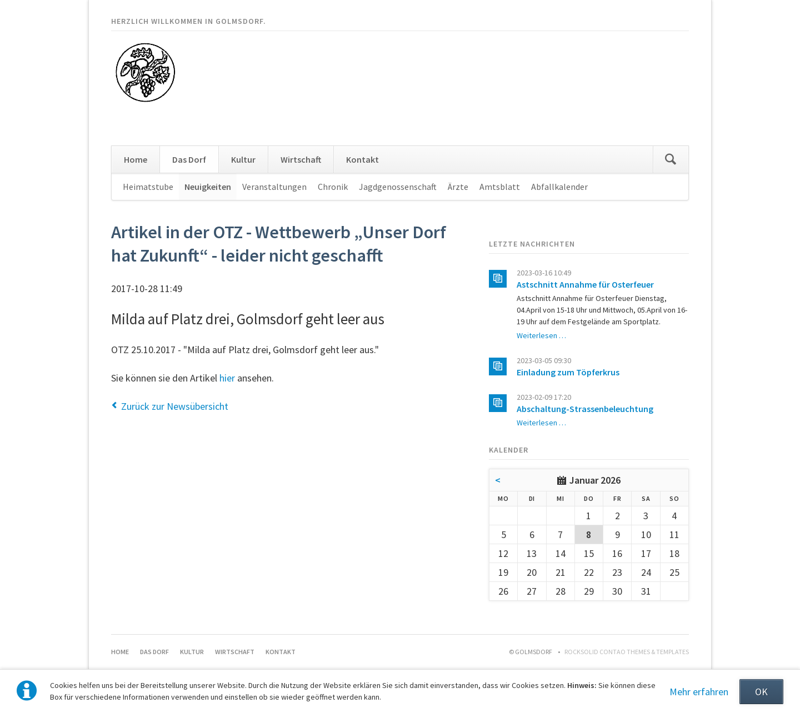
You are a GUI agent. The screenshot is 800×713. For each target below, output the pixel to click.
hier (227, 377)
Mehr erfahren (698, 691)
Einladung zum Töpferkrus (568, 372)
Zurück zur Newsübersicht (174, 406)
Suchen (670, 159)
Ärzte (458, 186)
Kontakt (362, 159)
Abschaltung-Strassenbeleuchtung (585, 408)
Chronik (333, 186)
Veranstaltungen (274, 186)
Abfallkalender (559, 186)
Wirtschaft (301, 159)
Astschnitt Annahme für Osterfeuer (585, 284)
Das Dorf (189, 159)
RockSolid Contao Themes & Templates (626, 651)
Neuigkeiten (207, 186)
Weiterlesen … (541, 335)
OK (761, 691)
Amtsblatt (499, 186)
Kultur (243, 159)
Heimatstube (148, 186)
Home (135, 159)
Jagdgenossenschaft (398, 186)
